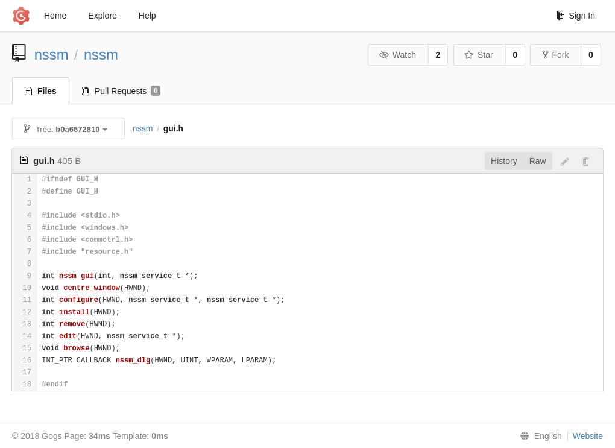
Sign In (575, 16)
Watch (397, 55)
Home (55, 16)
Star (478, 55)
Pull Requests (121, 91)
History (504, 161)
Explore (102, 16)
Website (588, 436)
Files (41, 91)
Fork (556, 55)
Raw (537, 161)
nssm (51, 54)
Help (147, 16)
